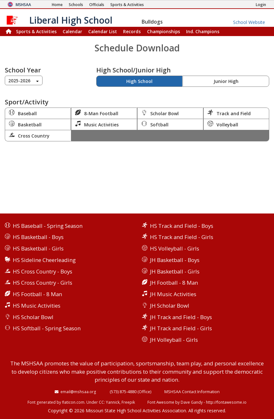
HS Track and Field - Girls (181, 237)
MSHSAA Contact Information (192, 391)
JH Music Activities (173, 294)
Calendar (72, 31)
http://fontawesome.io (226, 402)
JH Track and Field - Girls (181, 328)
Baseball (23, 113)
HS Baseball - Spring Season (47, 225)
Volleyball (222, 124)
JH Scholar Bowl (169, 305)
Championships (163, 31)
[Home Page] (57, 4)
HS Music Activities (36, 305)
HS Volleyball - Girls (174, 248)
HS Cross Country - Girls (42, 282)
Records (132, 31)
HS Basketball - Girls (38, 248)
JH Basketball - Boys (175, 260)
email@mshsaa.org (78, 391)
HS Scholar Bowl (33, 317)
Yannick (113, 402)
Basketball (25, 124)
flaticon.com (73, 402)
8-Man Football (96, 113)
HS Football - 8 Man (37, 294)
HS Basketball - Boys (38, 237)
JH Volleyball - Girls (174, 339)
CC (101, 402)
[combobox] (24, 80)
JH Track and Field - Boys (181, 317)
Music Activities (97, 124)
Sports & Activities (36, 31)
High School (139, 81)
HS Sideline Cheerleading (44, 260)
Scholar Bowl (160, 113)
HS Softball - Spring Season (47, 328)
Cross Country (29, 135)
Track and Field (229, 113)
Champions (202, 31)
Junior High (226, 81)
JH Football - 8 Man (174, 282)
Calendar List (102, 31)
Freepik (128, 402)
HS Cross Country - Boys (42, 271)
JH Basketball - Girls (175, 271)
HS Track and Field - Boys (181, 225)
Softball (154, 124)
